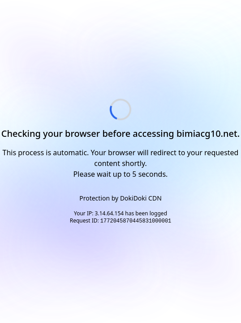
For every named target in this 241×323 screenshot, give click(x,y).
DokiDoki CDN (141, 198)
